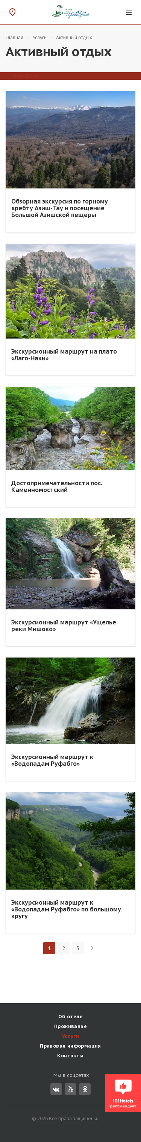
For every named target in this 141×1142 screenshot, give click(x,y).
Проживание (70, 1026)
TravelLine (24, 76)
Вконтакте (56, 1089)
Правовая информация (70, 1046)
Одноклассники (85, 1089)
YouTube (70, 1089)
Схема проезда (12, 12)
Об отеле (70, 1016)
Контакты (70, 1055)
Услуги (70, 1036)
